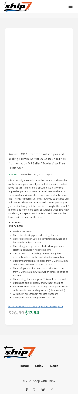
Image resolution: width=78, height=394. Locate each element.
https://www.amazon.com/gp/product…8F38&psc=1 (35, 306)
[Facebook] (27, 389)
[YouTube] (51, 389)
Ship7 (39, 366)
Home (24, 366)
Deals (54, 366)
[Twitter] (35, 389)
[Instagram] (43, 389)
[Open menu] (70, 6)
